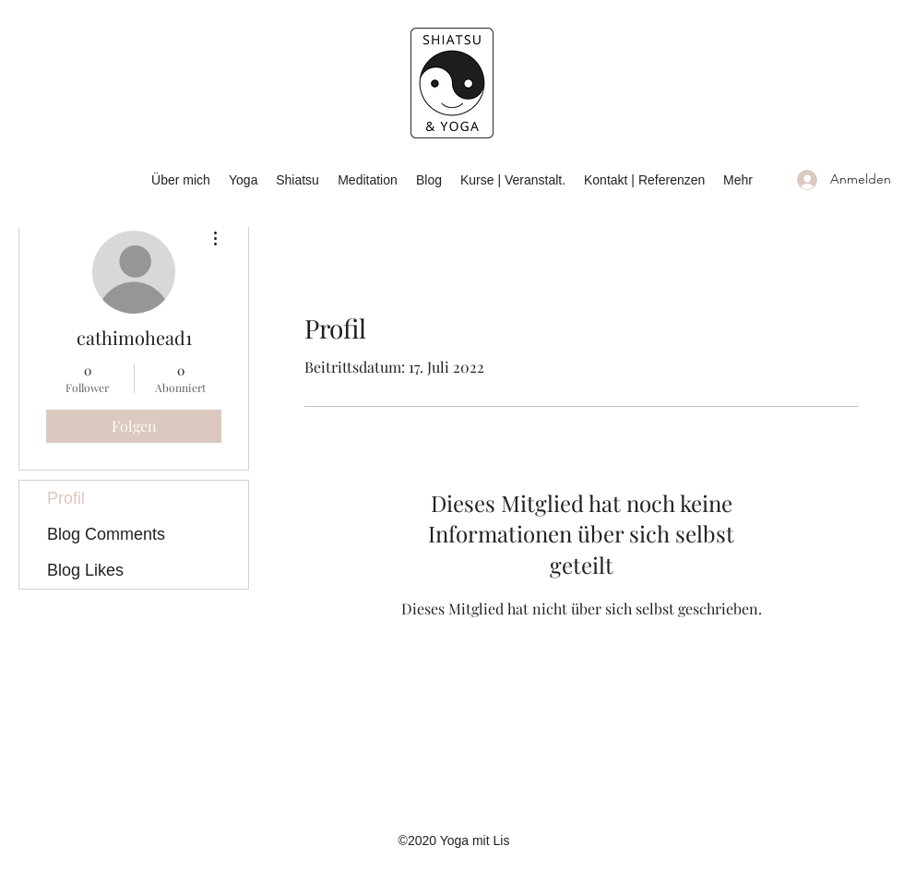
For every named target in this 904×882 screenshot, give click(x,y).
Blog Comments (106, 534)
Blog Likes (85, 570)
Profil (66, 498)
